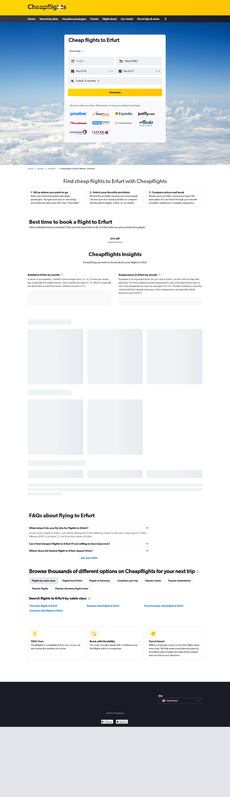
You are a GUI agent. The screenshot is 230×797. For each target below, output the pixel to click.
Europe (40, 168)
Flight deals (110, 18)
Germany (52, 168)
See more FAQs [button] (89, 557)
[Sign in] (165, 19)
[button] (89, 71)
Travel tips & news (148, 18)
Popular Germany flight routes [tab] (71, 588)
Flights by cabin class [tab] (43, 580)
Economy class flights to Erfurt (46, 610)
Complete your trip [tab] (127, 580)
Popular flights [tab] (40, 588)
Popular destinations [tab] (179, 580)
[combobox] (77, 51)
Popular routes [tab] (153, 580)
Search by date (49, 18)
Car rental (127, 18)
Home (31, 18)
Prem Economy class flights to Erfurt (163, 605)
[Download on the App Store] (122, 722)
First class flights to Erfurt (43, 605)
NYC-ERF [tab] (115, 238)
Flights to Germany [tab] (99, 580)
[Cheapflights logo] (47, 7)
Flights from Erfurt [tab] (72, 580)
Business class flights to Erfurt (103, 605)
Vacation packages (74, 18)
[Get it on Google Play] (107, 722)
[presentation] (62, 274)
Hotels (94, 18)
